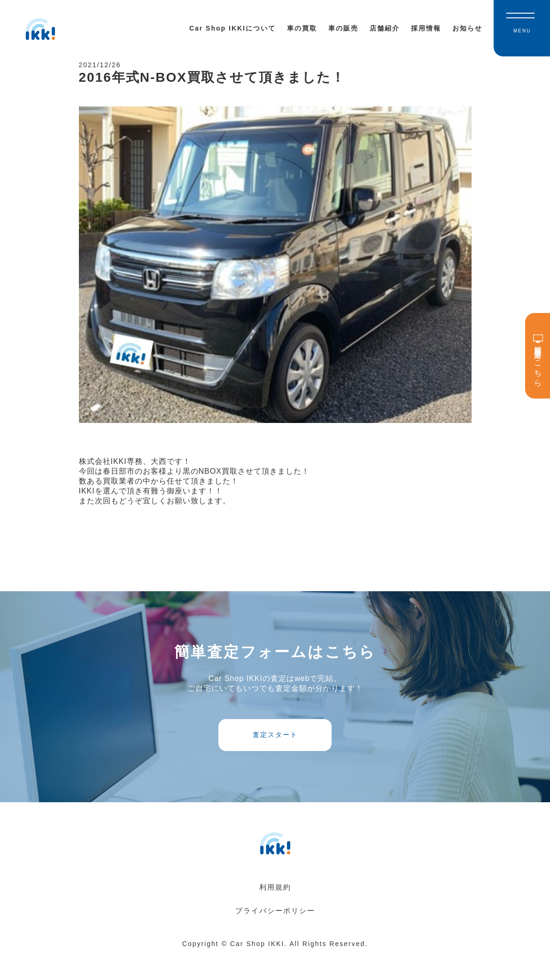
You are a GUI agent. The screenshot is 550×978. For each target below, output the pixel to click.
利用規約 (275, 910)
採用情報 (426, 28)
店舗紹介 (385, 28)
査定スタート (275, 752)
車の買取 (302, 28)
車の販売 (343, 28)
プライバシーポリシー (275, 934)
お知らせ (467, 28)
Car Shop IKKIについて (232, 28)
